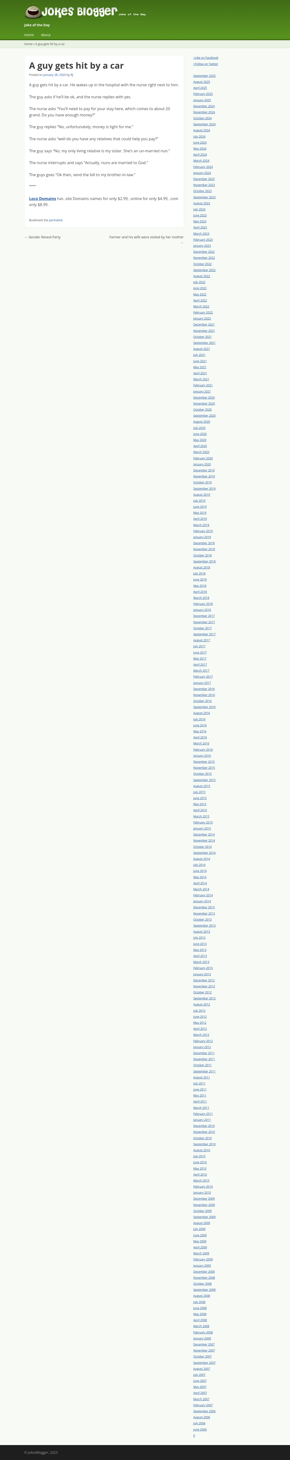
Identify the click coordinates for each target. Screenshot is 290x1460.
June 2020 (200, 434)
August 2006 (201, 1417)
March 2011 (201, 1108)
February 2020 (203, 458)
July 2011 (199, 1083)
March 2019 (201, 525)
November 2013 (204, 913)
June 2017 (200, 652)
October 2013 (202, 920)
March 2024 (201, 161)
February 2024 (203, 167)
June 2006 (200, 1429)
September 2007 (204, 1363)
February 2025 (203, 94)
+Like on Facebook (205, 58)
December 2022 (204, 252)
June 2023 (200, 215)
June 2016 (200, 725)
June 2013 (200, 944)
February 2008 (203, 1332)
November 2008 (204, 1278)
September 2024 (204, 124)
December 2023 (204, 179)
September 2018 (204, 561)
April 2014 (200, 883)
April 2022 (200, 300)
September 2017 (204, 634)
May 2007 (199, 1387)
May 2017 (199, 658)
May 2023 (199, 221)
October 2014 (202, 847)
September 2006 (204, 1411)
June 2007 (200, 1381)
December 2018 (204, 543)
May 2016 (199, 731)
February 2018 (203, 604)
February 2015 (203, 822)
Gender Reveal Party (42, 237)
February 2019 (203, 531)
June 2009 (200, 1235)
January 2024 (202, 173)
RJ (72, 75)
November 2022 (204, 258)
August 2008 (201, 1296)
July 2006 (199, 1423)
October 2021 (202, 337)
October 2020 (202, 410)
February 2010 (203, 1187)
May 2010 (199, 1168)
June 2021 (200, 361)
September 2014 (204, 853)
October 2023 (202, 191)
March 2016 (201, 743)
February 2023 (203, 240)
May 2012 (199, 1023)
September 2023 (204, 197)
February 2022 (203, 312)
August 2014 (201, 859)
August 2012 (201, 1004)
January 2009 (202, 1266)
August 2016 (201, 713)
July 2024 (199, 136)
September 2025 (204, 76)
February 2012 (203, 1041)
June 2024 (200, 143)
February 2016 (203, 750)
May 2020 (199, 440)
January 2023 (202, 246)
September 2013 (204, 926)
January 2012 (202, 1047)
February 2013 (203, 968)
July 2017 (199, 646)
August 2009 (201, 1223)
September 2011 (204, 1071)
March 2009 (201, 1253)
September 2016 (204, 707)
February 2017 (203, 677)
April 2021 (200, 373)
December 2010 (204, 1126)
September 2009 (204, 1217)
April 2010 (200, 1174)
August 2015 (201, 786)
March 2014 (201, 889)
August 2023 (201, 203)
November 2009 (204, 1205)
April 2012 (200, 1029)
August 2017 (201, 640)
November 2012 (204, 986)
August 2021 (201, 349)
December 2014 (204, 834)
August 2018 (201, 567)
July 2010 (199, 1156)
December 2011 (204, 1053)
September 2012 (204, 998)
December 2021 (204, 324)
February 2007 (203, 1405)
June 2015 (200, 798)
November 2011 (204, 1059)
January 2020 (202, 464)
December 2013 (204, 907)
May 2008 (199, 1314)
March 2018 (201, 598)
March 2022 (201, 306)
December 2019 (204, 470)
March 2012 (201, 1035)
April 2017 (200, 665)
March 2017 (201, 671)
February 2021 (203, 385)
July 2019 (199, 501)
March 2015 (201, 816)
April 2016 (200, 737)
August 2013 (201, 932)
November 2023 (204, 185)
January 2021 (202, 391)
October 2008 (202, 1284)
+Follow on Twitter (205, 64)
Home (29, 35)
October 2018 (202, 555)
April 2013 (200, 956)
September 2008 (204, 1290)
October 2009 (202, 1211)
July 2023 (199, 209)
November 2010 (204, 1132)
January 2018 (202, 610)
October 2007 (202, 1356)
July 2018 (199, 573)
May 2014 (199, 877)
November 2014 (204, 840)
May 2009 (199, 1241)
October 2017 (202, 628)
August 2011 (201, 1077)
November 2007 (204, 1350)
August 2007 (201, 1369)
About (45, 35)
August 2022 (201, 276)
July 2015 (199, 792)
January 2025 (202, 100)
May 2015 (199, 804)
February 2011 (203, 1114)
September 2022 (204, 270)
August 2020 (201, 422)
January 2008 (202, 1338)
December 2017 (204, 616)
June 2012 (200, 1017)
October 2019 (202, 482)
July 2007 (199, 1375)
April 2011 (200, 1101)
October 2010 (202, 1138)
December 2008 (204, 1272)
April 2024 (200, 155)
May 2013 (199, 950)
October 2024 (202, 118)
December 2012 (204, 980)
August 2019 (201, 495)
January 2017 (202, 683)
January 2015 (202, 828)
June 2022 (200, 288)
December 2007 (204, 1344)
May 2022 (199, 294)
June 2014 (200, 871)
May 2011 (199, 1095)
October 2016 (202, 701)
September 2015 (204, 780)
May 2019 (199, 513)
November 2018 (204, 549)
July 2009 (199, 1229)
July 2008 (199, 1302)
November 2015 (204, 768)
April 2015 (200, 810)
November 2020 (204, 404)
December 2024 (204, 106)
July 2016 (199, 719)
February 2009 (203, 1259)
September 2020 (204, 416)
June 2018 (200, 579)
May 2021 (199, 367)
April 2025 (200, 88)
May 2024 (199, 149)
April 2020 (200, 446)
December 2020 (204, 397)
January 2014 (202, 901)
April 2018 (200, 592)
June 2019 (200, 507)
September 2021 (204, 343)
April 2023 (200, 227)
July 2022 (199, 282)
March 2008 (201, 1326)
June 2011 (200, 1089)
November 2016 (204, 695)
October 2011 (202, 1065)
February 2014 (203, 895)
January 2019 (202, 537)
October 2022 (202, 264)
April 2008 (200, 1320)
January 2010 (202, 1193)
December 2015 (204, 762)
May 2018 (199, 586)
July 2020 (199, 428)
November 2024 (204, 112)
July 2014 (199, 865)
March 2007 (201, 1399)
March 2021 (201, 379)
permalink (56, 220)
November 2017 (204, 622)
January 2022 (202, 318)
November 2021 (204, 331)
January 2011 (202, 1120)
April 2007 (200, 1393)
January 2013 (202, 974)
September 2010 (204, 1144)
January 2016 (202, 756)
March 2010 (201, 1181)
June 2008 (200, 1308)
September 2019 (204, 489)
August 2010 (201, 1150)
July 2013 (199, 938)
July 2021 (199, 355)
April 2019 (200, 519)
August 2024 (201, 130)
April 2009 (200, 1247)
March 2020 (201, 452)
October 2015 (202, 774)
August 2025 (201, 82)
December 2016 (204, 689)
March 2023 (201, 234)
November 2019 (204, 476)
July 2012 (199, 1011)
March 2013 (201, 962)
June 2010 (200, 1162)
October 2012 (202, 992)
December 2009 (204, 1199)
